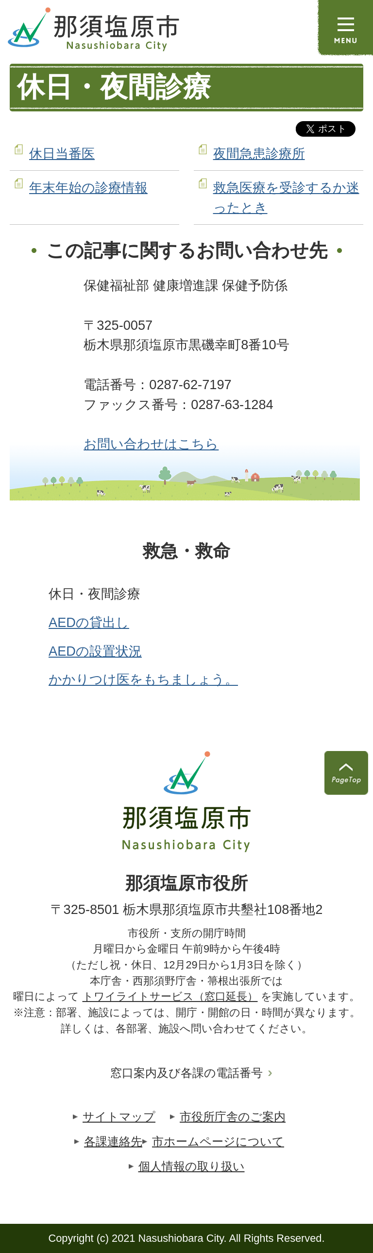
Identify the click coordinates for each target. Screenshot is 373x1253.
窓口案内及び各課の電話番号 (186, 1072)
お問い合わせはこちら (151, 443)
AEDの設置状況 (95, 651)
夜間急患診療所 (259, 153)
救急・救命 (186, 551)
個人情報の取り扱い (191, 1166)
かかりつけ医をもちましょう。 (143, 679)
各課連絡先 (113, 1141)
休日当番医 (62, 153)
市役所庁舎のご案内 (233, 1116)
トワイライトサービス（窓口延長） (170, 996)
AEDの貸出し (89, 622)
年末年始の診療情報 (88, 187)
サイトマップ (119, 1116)
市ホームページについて (218, 1141)
